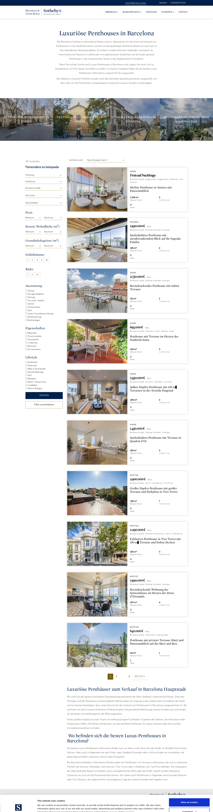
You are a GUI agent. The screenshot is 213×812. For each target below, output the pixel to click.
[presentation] (71, 190)
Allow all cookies (189, 786)
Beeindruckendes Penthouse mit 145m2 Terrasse (154, 287)
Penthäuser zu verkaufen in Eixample (133, 119)
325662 (133, 171)
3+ (37, 275)
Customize (189, 795)
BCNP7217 (134, 576)
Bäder (29, 269)
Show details (44, 803)
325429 (133, 273)
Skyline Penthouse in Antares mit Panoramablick (151, 189)
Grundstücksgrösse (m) (42, 240)
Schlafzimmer (35, 255)
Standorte (167, 12)
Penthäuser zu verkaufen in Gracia (80, 119)
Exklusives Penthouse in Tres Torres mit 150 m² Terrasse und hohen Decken (155, 540)
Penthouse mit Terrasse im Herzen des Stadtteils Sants (154, 338)
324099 (133, 424)
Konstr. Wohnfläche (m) (42, 226)
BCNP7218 (134, 526)
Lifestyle (31, 357)
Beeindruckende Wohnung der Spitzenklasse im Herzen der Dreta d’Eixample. (152, 593)
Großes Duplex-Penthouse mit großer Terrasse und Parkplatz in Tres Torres (154, 490)
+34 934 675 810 (178, 3)
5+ (47, 260)
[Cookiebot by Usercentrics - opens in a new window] (18, 806)
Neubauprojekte (132, 12)
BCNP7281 (134, 475)
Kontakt (183, 12)
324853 (133, 374)
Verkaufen (151, 12)
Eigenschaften (35, 328)
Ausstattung (33, 286)
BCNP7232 (134, 627)
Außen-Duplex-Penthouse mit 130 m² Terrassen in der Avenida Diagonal (153, 388)
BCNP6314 (134, 222)
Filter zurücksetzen (44, 405)
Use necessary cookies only (189, 804)
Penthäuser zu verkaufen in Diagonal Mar (186, 119)
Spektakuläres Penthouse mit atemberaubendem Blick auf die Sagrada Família (155, 239)
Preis (28, 212)
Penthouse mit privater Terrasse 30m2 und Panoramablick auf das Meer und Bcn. (157, 642)
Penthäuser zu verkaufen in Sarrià (26, 119)
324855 (133, 323)
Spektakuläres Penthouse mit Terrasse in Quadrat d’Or (155, 439)
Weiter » (140, 676)
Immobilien (111, 12)
